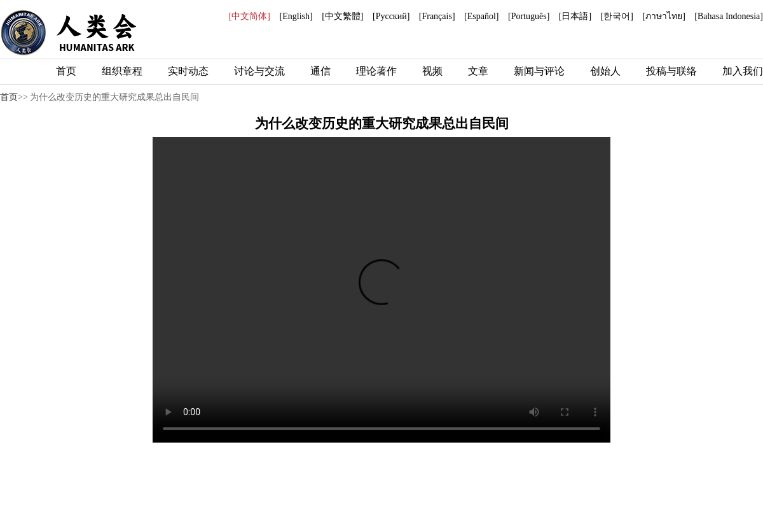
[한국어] (617, 16)
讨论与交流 (259, 71)
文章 (478, 71)
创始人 (605, 71)
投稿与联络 (671, 71)
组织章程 (122, 71)
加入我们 (742, 71)
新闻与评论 (539, 71)
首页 (66, 71)
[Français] (437, 16)
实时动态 (188, 71)
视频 (432, 71)
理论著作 (376, 71)
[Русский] (391, 16)
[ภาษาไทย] (663, 16)
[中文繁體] (342, 16)
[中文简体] (249, 16)
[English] (296, 16)
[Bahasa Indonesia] (728, 16)
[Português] (528, 16)
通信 (320, 71)
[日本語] (575, 16)
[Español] (481, 16)
